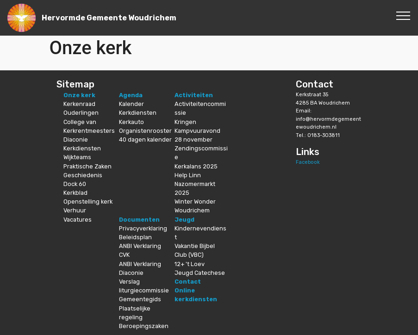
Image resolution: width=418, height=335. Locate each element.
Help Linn (188, 175)
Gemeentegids (140, 299)
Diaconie (75, 139)
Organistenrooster (145, 130)
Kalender (131, 103)
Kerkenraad (79, 103)
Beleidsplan (135, 237)
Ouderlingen (81, 112)
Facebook (308, 162)
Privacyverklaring (143, 228)
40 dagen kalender (145, 139)
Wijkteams (77, 157)
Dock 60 (74, 183)
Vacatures (77, 219)
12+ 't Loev (190, 264)
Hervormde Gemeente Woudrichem (109, 17)
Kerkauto (131, 121)
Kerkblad (75, 192)
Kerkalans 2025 (196, 166)
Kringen (185, 121)
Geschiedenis (82, 175)
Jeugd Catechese (200, 272)
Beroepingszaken (143, 326)
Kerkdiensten (82, 148)
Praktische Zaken (87, 166)
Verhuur (74, 210)
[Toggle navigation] (403, 15)
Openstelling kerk (87, 201)
